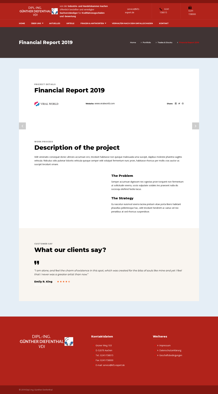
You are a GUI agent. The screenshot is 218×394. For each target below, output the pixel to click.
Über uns (36, 23)
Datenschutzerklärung (170, 350)
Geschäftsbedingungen (170, 355)
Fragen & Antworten (92, 23)
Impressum (165, 345)
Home (22, 23)
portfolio (147, 42)
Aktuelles (54, 23)
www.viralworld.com (105, 103)
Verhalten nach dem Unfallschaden (132, 23)
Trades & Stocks (165, 42)
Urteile (70, 23)
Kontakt (163, 23)
